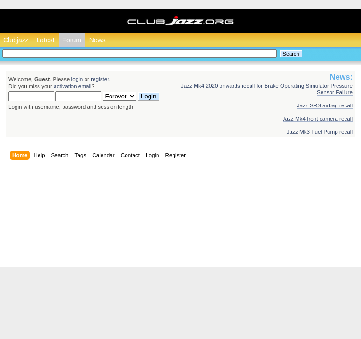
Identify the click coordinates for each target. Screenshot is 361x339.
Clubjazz (16, 40)
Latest (45, 40)
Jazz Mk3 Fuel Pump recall (320, 132)
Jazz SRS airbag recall (325, 105)
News (97, 40)
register (100, 79)
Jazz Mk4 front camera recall (318, 118)
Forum (71, 40)
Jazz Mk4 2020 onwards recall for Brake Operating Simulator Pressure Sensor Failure (267, 88)
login (77, 79)
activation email (73, 86)
